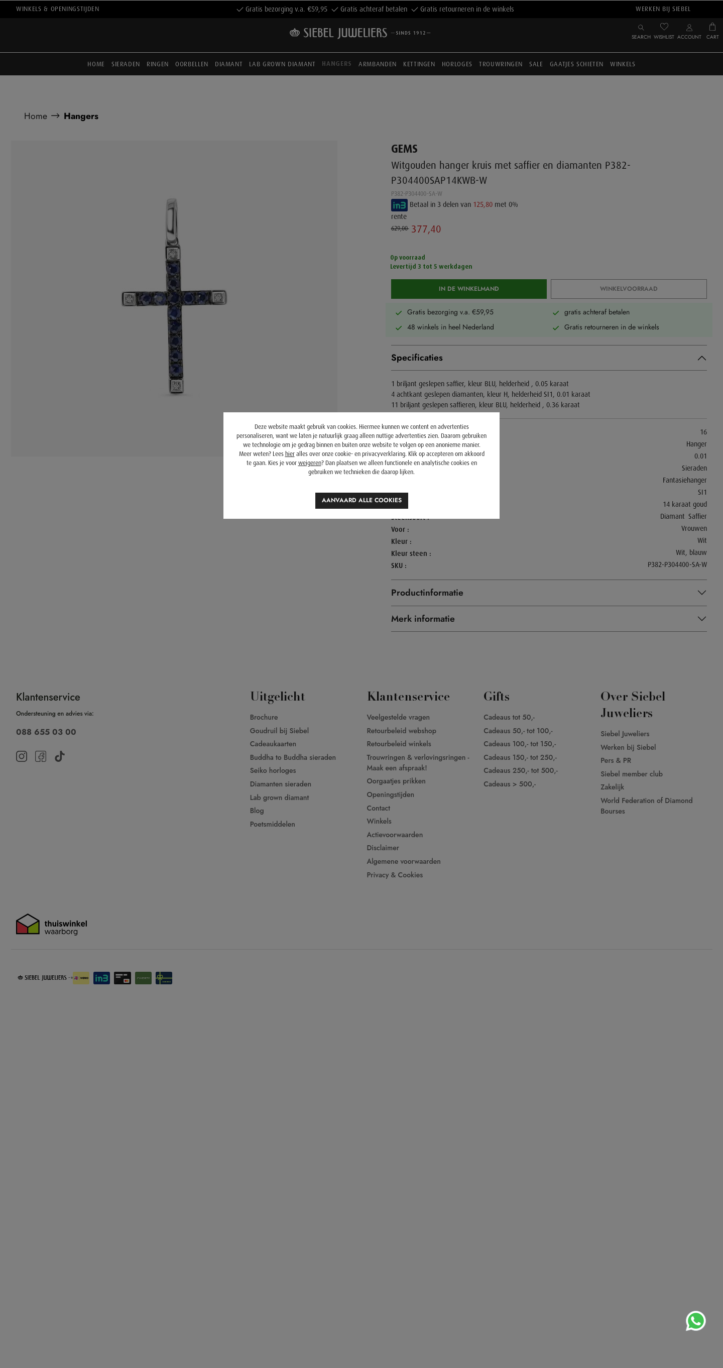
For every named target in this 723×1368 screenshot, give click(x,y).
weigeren (309, 463)
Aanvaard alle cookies (362, 500)
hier (290, 454)
